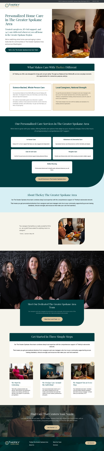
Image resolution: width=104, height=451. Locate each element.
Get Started (94, 5)
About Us (31, 435)
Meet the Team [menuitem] (65, 5)
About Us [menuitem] (54, 5)
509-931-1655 (95, 1)
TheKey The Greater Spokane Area (38, 432)
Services (55, 435)
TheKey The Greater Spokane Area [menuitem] (39, 5)
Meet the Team (57, 432)
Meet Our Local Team (52, 309)
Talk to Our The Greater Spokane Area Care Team (23, 50)
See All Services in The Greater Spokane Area (52, 169)
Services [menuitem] (76, 5)
